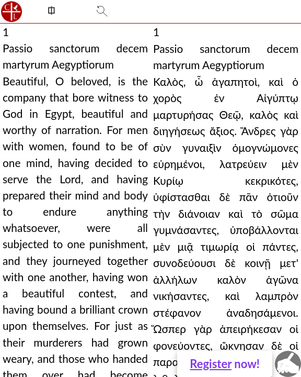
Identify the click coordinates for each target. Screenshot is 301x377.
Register (210, 364)
